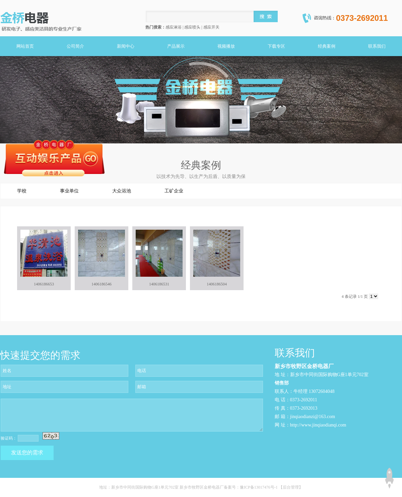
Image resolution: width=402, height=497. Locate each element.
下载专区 (276, 46)
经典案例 (326, 46)
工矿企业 (173, 190)
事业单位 (69, 190)
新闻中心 (125, 46)
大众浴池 (121, 190)
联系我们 (377, 46)
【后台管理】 (291, 487)
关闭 (100, 137)
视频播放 (226, 46)
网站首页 (25, 46)
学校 (21, 190)
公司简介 (75, 46)
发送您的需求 (27, 452)
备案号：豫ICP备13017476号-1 (251, 487)
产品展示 (176, 46)
